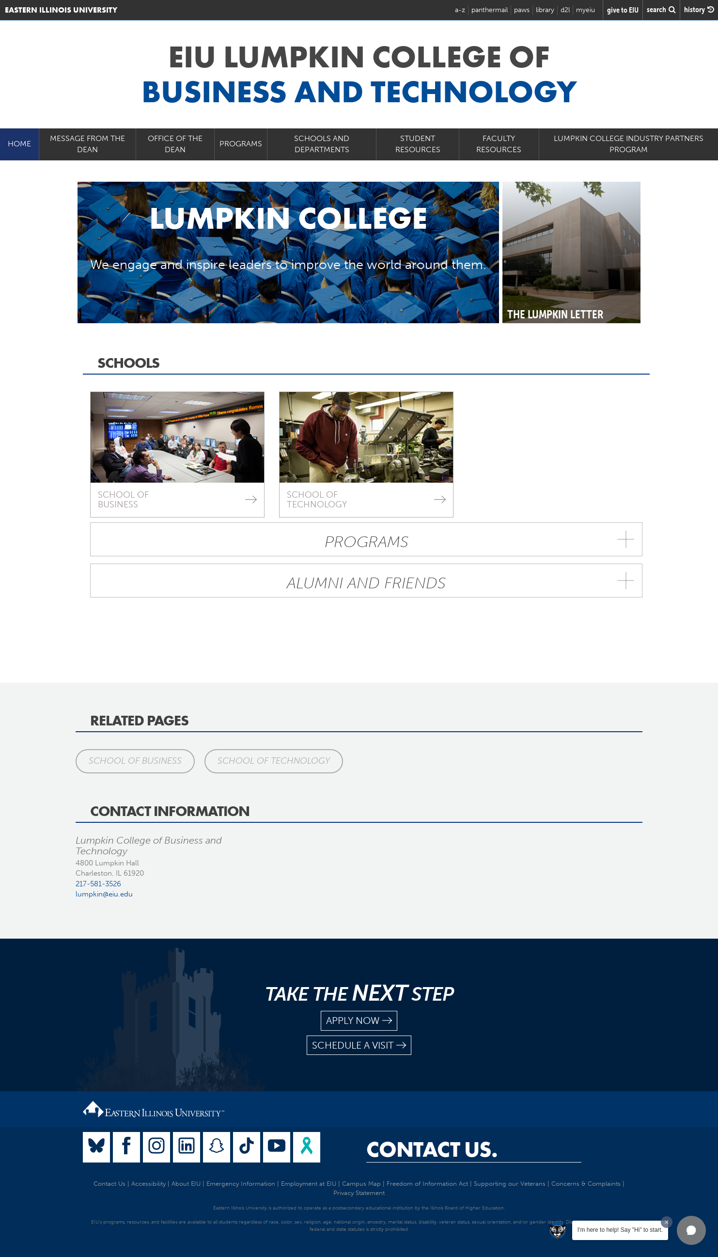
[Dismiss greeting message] (666, 1222)
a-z (460, 10)
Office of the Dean (175, 144)
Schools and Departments (321, 144)
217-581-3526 (98, 884)
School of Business (135, 760)
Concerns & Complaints (586, 1183)
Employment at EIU (308, 1183)
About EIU (186, 1183)
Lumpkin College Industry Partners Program (628, 144)
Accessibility (148, 1183)
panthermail (489, 10)
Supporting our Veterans (510, 1183)
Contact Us (109, 1183)
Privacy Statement (359, 1192)
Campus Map (361, 1183)
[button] (691, 1230)
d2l (565, 10)
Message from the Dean (87, 144)
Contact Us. (432, 1149)
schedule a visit (359, 1045)
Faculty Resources (498, 144)
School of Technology (274, 760)
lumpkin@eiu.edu (104, 894)
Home (19, 143)
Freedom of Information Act (427, 1183)
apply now (359, 1021)
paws (522, 10)
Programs (240, 143)
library (545, 10)
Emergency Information (240, 1183)
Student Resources (417, 144)
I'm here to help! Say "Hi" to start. (620, 1229)
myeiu (585, 10)
